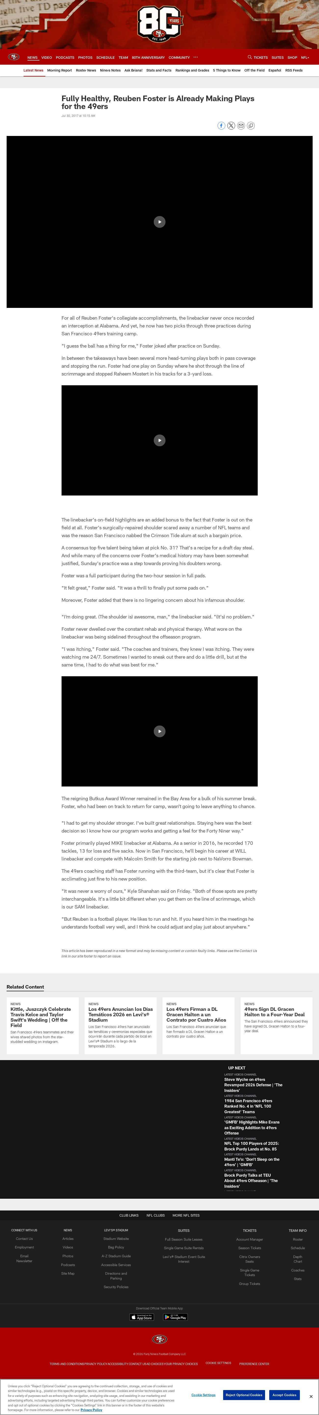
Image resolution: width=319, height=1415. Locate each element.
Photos (73, 1294)
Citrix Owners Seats (244, 1294)
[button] (270, 1124)
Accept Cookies (284, 1396)
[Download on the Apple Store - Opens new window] (142, 1358)
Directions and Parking (119, 1310)
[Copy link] (251, 126)
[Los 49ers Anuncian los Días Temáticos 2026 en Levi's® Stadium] (121, 1046)
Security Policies (119, 1318)
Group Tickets (244, 1310)
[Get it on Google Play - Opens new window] (175, 1360)
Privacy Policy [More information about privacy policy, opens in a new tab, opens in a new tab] (91, 1410)
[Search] (250, 57)
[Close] (311, 1396)
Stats (290, 1310)
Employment (32, 1286)
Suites (182, 1270)
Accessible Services (119, 1302)
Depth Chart (290, 1294)
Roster (290, 1278)
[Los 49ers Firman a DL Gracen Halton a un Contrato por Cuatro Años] (199, 1041)
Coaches (290, 1302)
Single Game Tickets (243, 1302)
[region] (159, 1397)
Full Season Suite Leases (182, 1278)
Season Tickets (244, 1286)
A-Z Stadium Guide (119, 1294)
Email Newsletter (32, 1294)
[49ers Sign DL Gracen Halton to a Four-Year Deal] (277, 1038)
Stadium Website (119, 1278)
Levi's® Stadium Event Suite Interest (182, 1294)
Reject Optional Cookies (244, 1396)
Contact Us (32, 1278)
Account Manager (243, 1278)
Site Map (73, 1310)
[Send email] (241, 128)
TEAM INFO (290, 1270)
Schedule (290, 1286)
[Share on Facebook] (221, 128)
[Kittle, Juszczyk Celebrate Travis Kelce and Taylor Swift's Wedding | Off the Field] (43, 1043)
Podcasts (73, 1302)
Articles (73, 1278)
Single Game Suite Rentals (182, 1286)
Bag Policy (119, 1286)
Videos (73, 1286)
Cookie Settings (203, 1396)
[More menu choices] (196, 57)
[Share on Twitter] (231, 128)
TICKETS (244, 1270)
